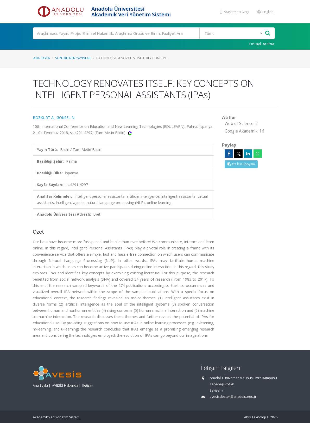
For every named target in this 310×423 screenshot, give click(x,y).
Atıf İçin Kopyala (241, 164)
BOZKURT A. (43, 117)
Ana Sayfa (41, 58)
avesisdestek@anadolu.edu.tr (233, 396)
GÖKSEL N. (65, 117)
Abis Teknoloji (255, 417)
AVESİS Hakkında (65, 385)
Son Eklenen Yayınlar (73, 58)
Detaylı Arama (261, 43)
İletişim (87, 385)
